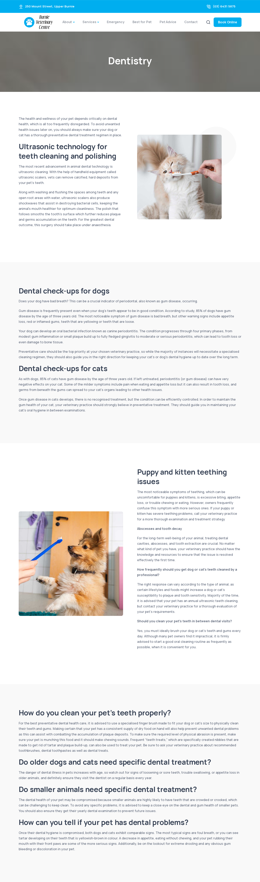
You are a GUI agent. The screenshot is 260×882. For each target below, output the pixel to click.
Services (89, 22)
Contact (191, 22)
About (67, 22)
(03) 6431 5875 (224, 6)
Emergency (115, 22)
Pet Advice (168, 22)
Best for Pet (142, 22)
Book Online (227, 22)
